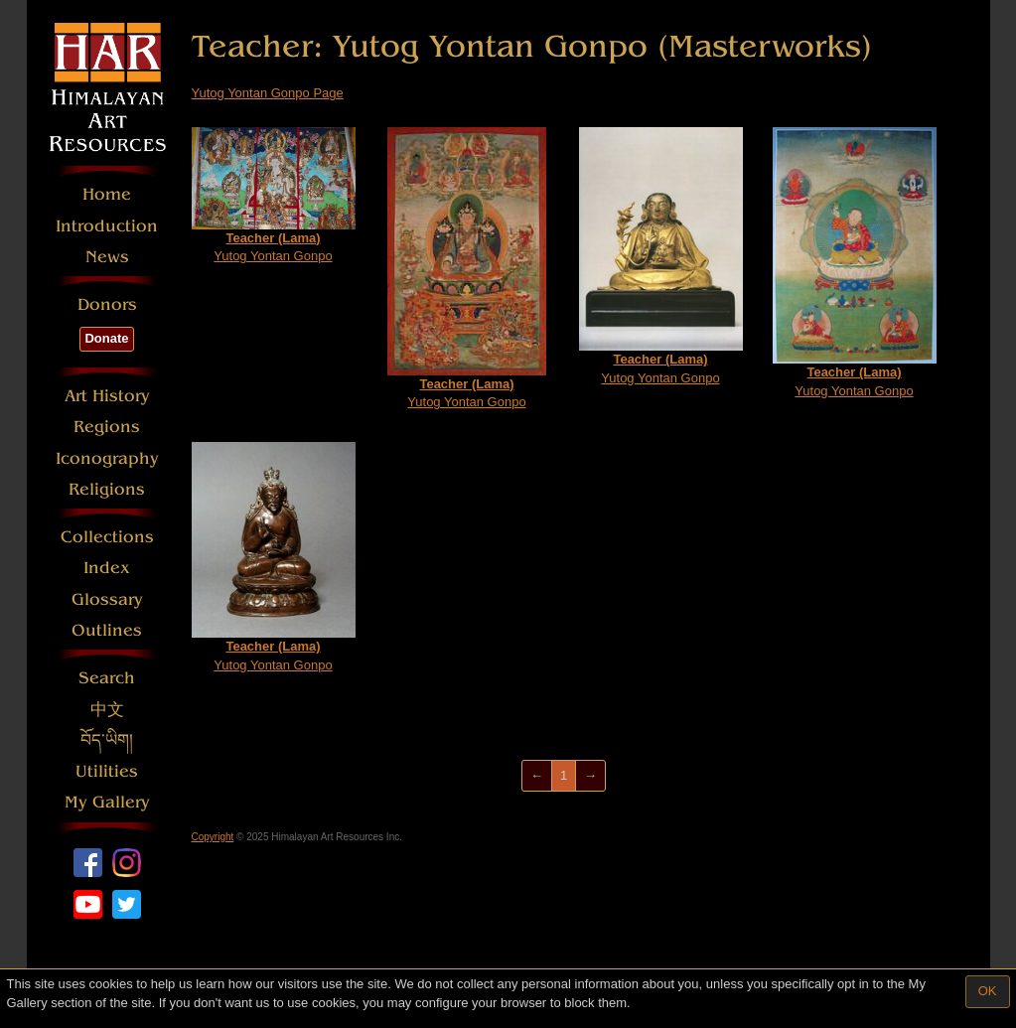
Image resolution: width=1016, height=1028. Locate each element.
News (107, 256)
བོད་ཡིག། (106, 740)
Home (106, 194)
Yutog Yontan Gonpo (274, 195)
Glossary (107, 599)
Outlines (107, 630)
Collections (107, 536)
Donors (107, 304)
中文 (107, 709)
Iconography (107, 458)
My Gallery (107, 802)
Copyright (213, 836)
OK (987, 990)
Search (106, 677)
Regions (106, 426)
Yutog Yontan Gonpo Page (268, 92)
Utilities (106, 771)
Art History (107, 395)
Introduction (107, 226)
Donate (106, 338)
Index (106, 567)
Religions (107, 489)
